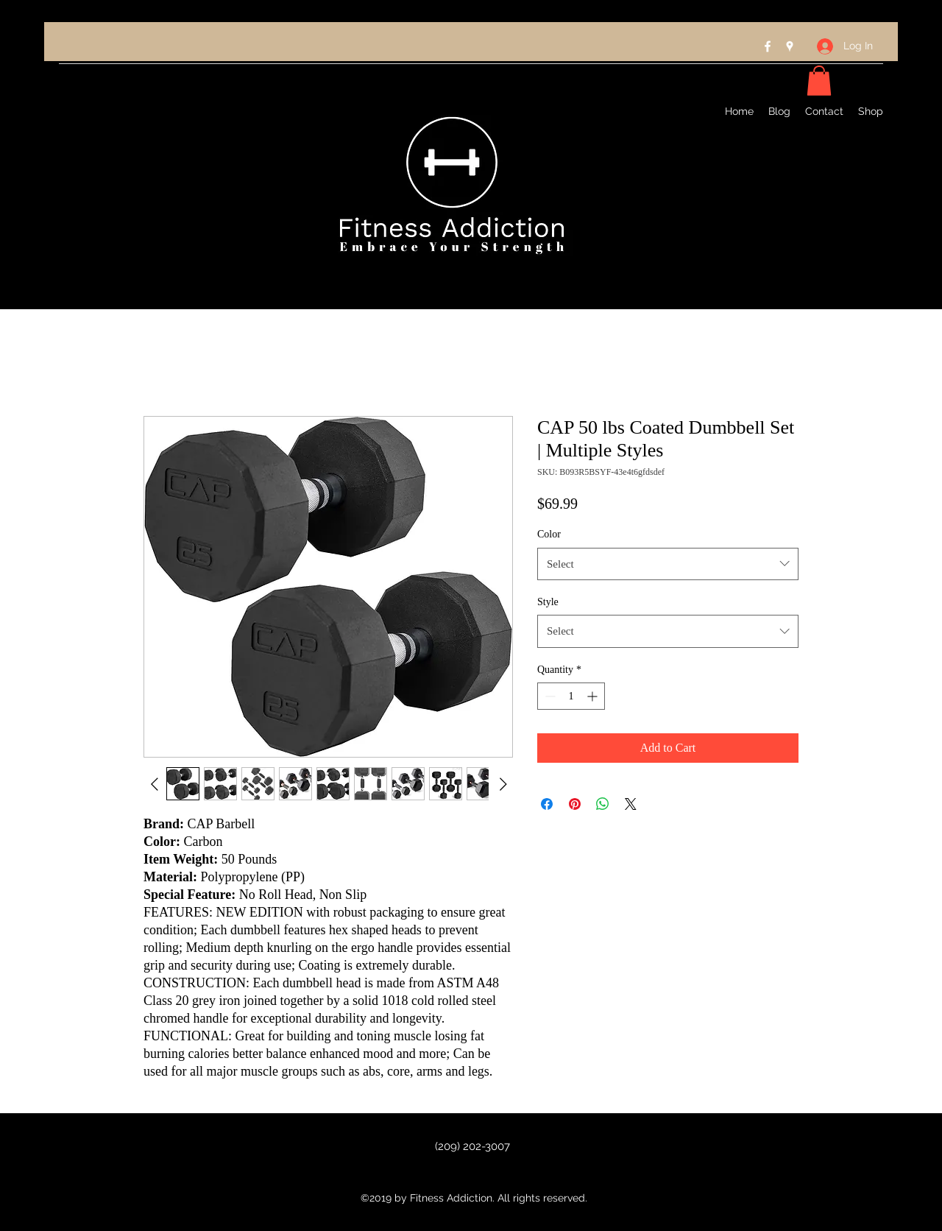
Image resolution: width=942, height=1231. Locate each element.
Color (549, 534)
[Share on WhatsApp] (603, 804)
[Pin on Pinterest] (575, 804)
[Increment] (593, 696)
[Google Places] (789, 46)
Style (548, 601)
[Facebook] (767, 46)
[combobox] (667, 564)
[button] (819, 81)
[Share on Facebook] (547, 804)
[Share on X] (631, 804)
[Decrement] (548, 696)
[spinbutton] (571, 696)
